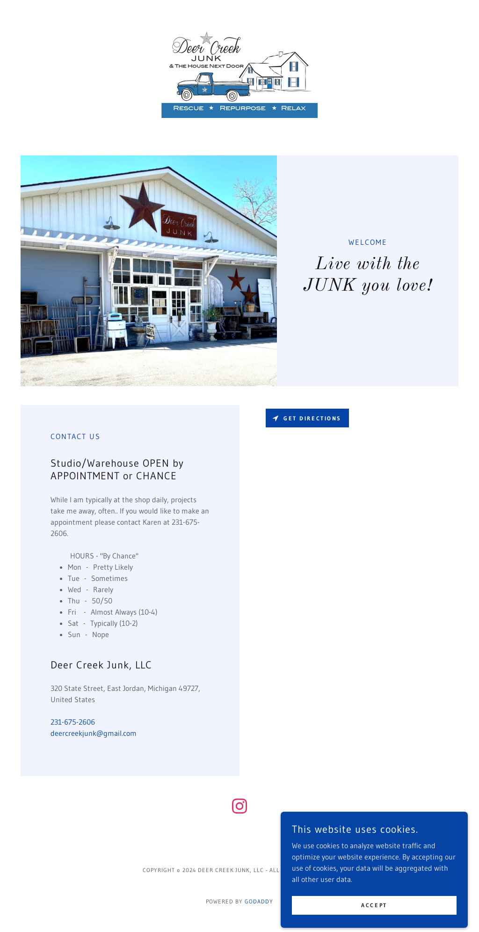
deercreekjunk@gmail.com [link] (94, 733)
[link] (239, 71)
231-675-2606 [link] (73, 722)
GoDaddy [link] (259, 901)
